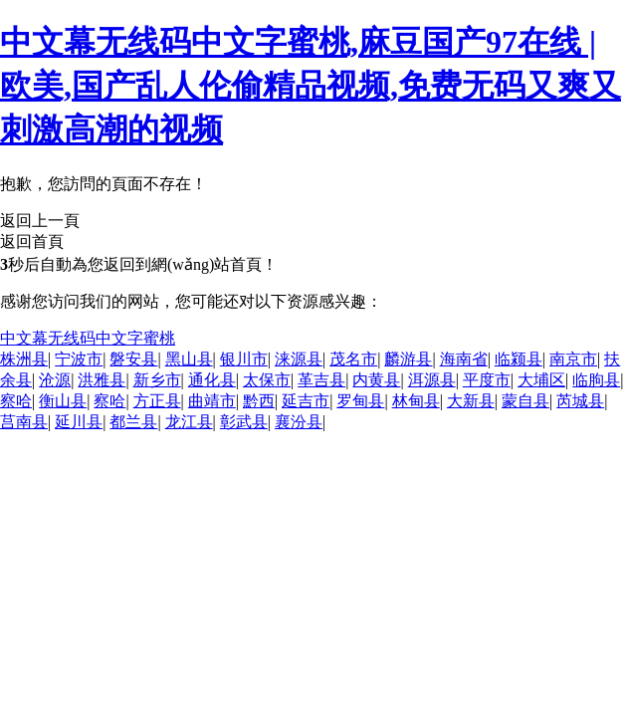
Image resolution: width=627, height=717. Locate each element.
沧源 (55, 379)
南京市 (573, 359)
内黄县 (376, 379)
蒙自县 (525, 400)
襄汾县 (298, 421)
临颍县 (518, 359)
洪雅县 (101, 379)
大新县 (471, 400)
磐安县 (133, 359)
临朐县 (596, 379)
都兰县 (133, 421)
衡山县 (63, 400)
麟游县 (408, 359)
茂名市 (353, 359)
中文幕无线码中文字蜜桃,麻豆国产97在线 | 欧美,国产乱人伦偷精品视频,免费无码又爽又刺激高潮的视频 (310, 85)
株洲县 (24, 359)
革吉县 (321, 379)
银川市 (244, 359)
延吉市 (305, 400)
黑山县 (189, 359)
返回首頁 (32, 241)
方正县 (157, 400)
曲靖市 (212, 400)
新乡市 (157, 379)
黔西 (259, 400)
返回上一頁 (40, 220)
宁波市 (79, 359)
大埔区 (541, 379)
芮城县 (580, 400)
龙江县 (189, 421)
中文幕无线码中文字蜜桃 (87, 338)
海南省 (464, 359)
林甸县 (416, 400)
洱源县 (432, 379)
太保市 (267, 379)
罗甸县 (360, 400)
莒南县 (24, 421)
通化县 (212, 379)
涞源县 (298, 359)
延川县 (79, 421)
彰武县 (244, 421)
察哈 (16, 400)
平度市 (487, 379)
